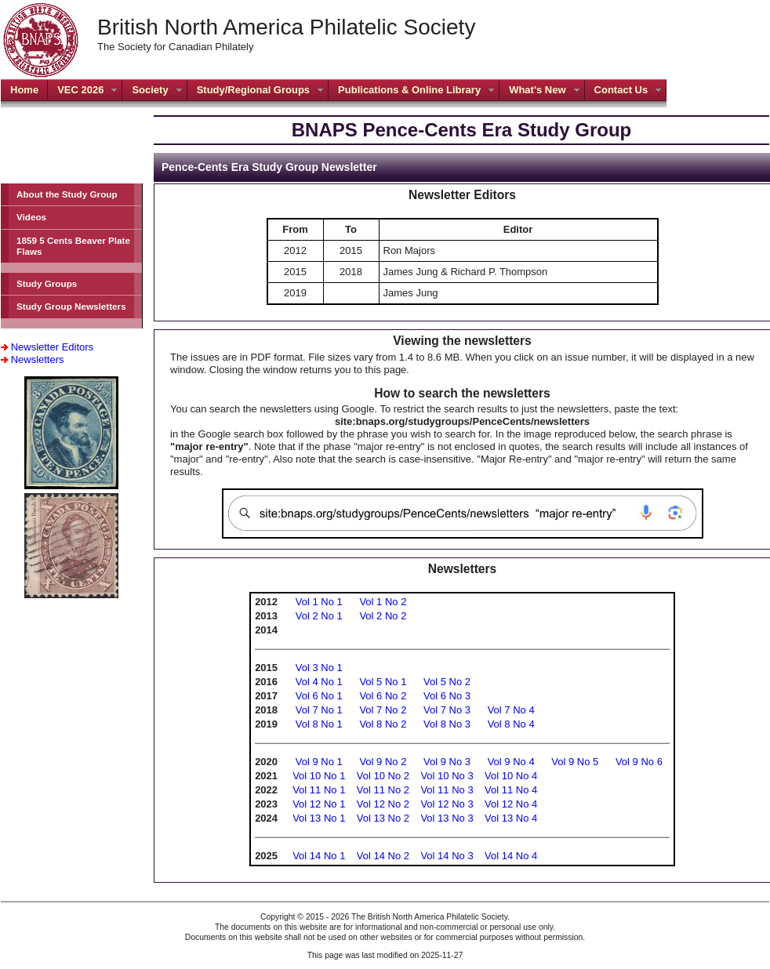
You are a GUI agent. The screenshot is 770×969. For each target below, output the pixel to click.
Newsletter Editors (52, 347)
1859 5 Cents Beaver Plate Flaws (73, 245)
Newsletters (37, 359)
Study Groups (46, 283)
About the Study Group (67, 194)
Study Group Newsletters (71, 306)
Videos (31, 217)
